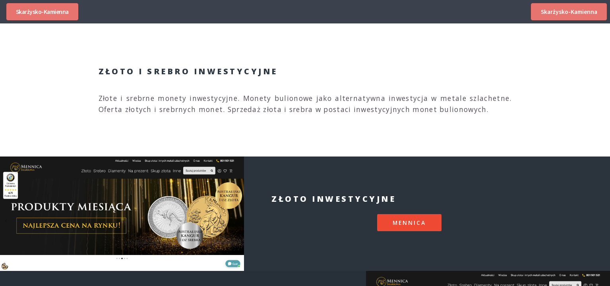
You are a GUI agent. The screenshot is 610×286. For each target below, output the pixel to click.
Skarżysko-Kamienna (42, 11)
